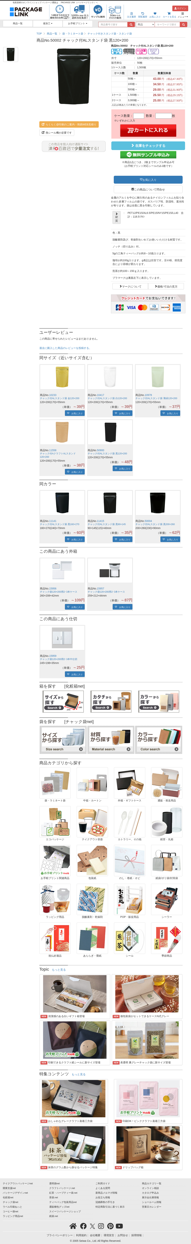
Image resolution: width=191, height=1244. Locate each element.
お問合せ (123, 1235)
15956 (52, 588)
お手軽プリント (77, 23)
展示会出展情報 (150, 1197)
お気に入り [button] (149, 179)
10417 (100, 395)
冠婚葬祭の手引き (105, 1202)
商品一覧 (18, 23)
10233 (52, 395)
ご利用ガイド (103, 1183)
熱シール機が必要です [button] (57, 132)
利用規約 (81, 1235)
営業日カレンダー (151, 1207)
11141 (52, 520)
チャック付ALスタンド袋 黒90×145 (107, 524)
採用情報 (136, 1235)
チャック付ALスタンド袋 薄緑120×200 (156, 398)
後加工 (48, 23)
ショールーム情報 (151, 1202)
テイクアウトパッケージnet (18, 1183)
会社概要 (95, 1235)
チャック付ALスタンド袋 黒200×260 (155, 524)
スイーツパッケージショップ (65, 1211)
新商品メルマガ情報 (106, 1193)
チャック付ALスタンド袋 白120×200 (107, 398)
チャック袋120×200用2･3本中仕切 (58, 659)
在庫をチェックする (148, 146)
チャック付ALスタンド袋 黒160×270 (59, 524)
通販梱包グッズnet (59, 1207)
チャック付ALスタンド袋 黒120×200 (107, 453)
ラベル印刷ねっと (12, 1207)
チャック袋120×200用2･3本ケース (58, 592)
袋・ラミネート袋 (72, 33)
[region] (111, 33)
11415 (100, 520)
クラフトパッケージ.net (62, 1188)
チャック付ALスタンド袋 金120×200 (59, 398)
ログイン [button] (180, 8)
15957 (100, 588)
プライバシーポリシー (60, 1235)
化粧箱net (8, 1197)
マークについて (132, 286)
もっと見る (59, 969)
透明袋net (54, 1183)
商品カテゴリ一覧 (151, 1183)
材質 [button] (116, 217)
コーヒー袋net (10, 1211)
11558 (52, 450)
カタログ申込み (150, 1193)
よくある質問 (103, 1188)
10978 (148, 395)
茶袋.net (53, 1197)
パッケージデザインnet (15, 1193)
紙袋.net (53, 1216)
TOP (39, 33)
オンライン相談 (150, 1188)
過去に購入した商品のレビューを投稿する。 (65, 347)
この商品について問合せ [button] (149, 189)
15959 (52, 655)
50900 (100, 450)
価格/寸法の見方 (167, 286)
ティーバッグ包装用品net (63, 1202)
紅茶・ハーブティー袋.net (63, 1193)
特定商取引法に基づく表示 (110, 1207)
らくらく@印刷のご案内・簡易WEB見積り (69, 124)
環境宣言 (109, 1235)
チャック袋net (10, 1202)
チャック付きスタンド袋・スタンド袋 (109, 33)
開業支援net (9, 1188)
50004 (148, 520)
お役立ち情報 (103, 1197)
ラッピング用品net (13, 1216)
